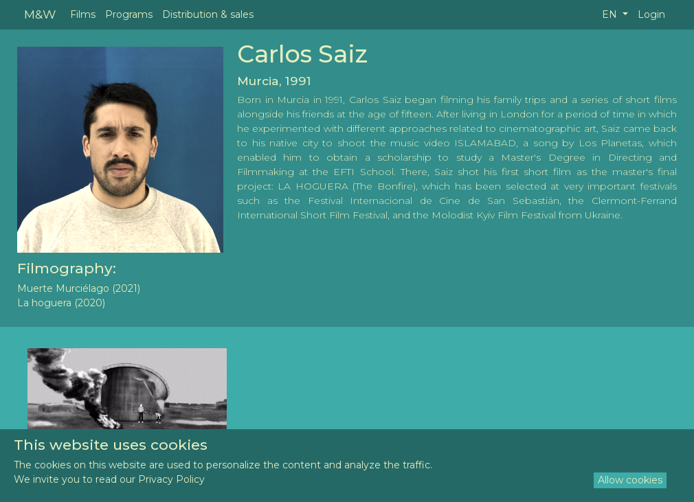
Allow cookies (630, 480)
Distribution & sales (208, 14)
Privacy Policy (171, 479)
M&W (40, 14)
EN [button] (611, 14)
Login (651, 14)
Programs (129, 14)
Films (83, 14)
